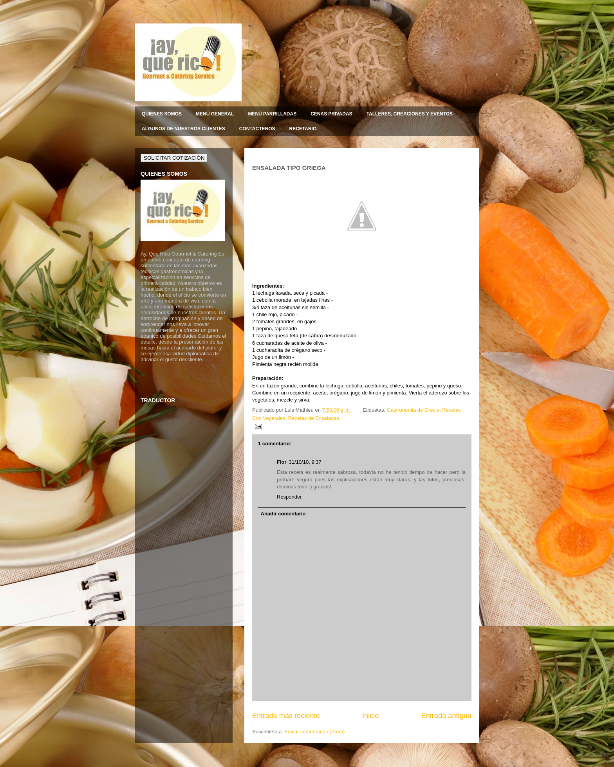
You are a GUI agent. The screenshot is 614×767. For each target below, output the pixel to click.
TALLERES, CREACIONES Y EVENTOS (410, 114)
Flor (282, 462)
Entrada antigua (446, 716)
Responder (289, 497)
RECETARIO (302, 128)
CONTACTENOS (257, 128)
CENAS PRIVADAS (331, 114)
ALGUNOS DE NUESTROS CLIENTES (183, 128)
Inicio (370, 716)
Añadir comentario (283, 514)
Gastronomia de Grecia (413, 410)
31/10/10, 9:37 (305, 462)
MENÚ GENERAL (215, 114)
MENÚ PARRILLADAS (272, 114)
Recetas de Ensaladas (313, 418)
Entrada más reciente (286, 716)
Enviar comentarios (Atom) (314, 732)
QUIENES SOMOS (162, 114)
